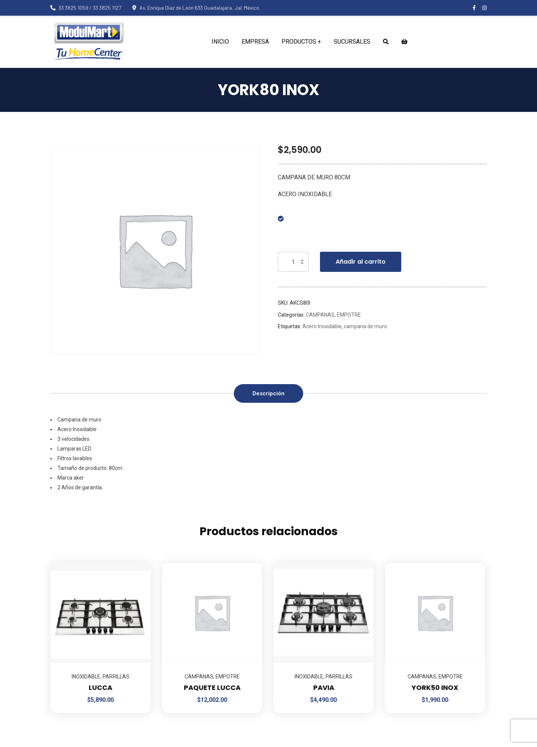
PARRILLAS (116, 676)
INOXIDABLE (86, 676)
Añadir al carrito (361, 261)
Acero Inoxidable (322, 326)
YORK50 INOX (435, 687)
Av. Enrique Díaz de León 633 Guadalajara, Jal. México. (196, 7)
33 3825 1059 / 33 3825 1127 (85, 7)
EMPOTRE (349, 315)
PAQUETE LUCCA (212, 687)
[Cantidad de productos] (293, 262)
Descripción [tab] (268, 393)
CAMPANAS (320, 315)
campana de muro (365, 326)
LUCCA (100, 687)
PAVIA (323, 687)
